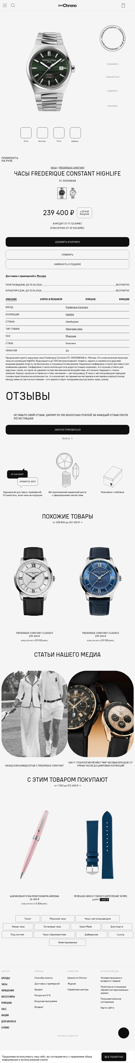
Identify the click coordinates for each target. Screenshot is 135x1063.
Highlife (70, 314)
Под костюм (17, 934)
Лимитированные (67, 942)
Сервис (5, 1027)
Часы (4, 984)
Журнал (72, 983)
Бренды (5, 978)
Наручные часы (74, 329)
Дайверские (91, 934)
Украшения (7, 990)
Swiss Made (86, 926)
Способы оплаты (44, 977)
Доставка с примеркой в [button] (26, 276)
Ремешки (6, 1002)
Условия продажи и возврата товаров (111, 979)
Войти (66, 438)
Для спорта (117, 926)
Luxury (120, 934)
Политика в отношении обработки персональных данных (114, 989)
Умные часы (18, 926)
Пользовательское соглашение (111, 1000)
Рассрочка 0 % (43, 995)
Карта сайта (107, 1007)
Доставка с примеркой (47, 983)
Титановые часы (52, 926)
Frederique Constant (77, 307)
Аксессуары (8, 996)
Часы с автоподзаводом (98, 918)
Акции (5, 1015)
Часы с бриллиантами (54, 934)
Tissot (27, 918)
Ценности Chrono (77, 977)
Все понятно (114, 1057)
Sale (4, 1009)
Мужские (71, 336)
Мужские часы (58, 918)
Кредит (39, 989)
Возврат (39, 1007)
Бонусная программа (46, 1001)
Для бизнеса (8, 1021)
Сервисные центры (78, 989)
